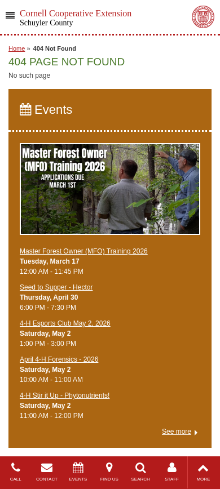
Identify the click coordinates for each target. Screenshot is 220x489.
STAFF (171, 472)
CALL (15, 472)
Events (46, 110)
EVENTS (78, 472)
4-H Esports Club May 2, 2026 (65, 323)
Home (16, 48)
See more (176, 431)
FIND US (109, 472)
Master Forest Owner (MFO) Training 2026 (84, 251)
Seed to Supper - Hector (56, 287)
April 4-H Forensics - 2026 (59, 359)
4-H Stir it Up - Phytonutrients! (64, 395)
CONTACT (46, 472)
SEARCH (140, 472)
